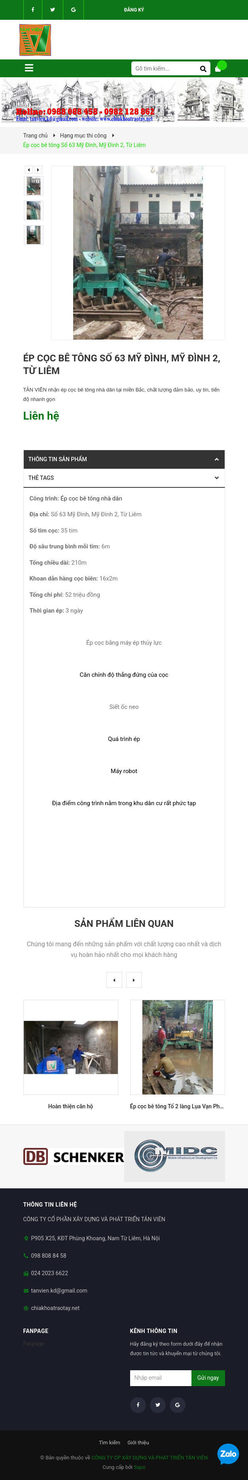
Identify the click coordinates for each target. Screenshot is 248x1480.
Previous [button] (29, 170)
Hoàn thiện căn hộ (70, 1106)
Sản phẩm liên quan (124, 923)
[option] (35, 186)
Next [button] (38, 170)
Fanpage (34, 1344)
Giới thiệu (138, 1443)
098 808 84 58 (48, 1256)
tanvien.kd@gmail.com (59, 1290)
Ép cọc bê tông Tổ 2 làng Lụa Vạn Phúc (178, 1106)
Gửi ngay (208, 1378)
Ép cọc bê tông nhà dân (91, 498)
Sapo (140, 1467)
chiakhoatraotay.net (55, 1308)
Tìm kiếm (109, 1443)
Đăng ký (134, 10)
